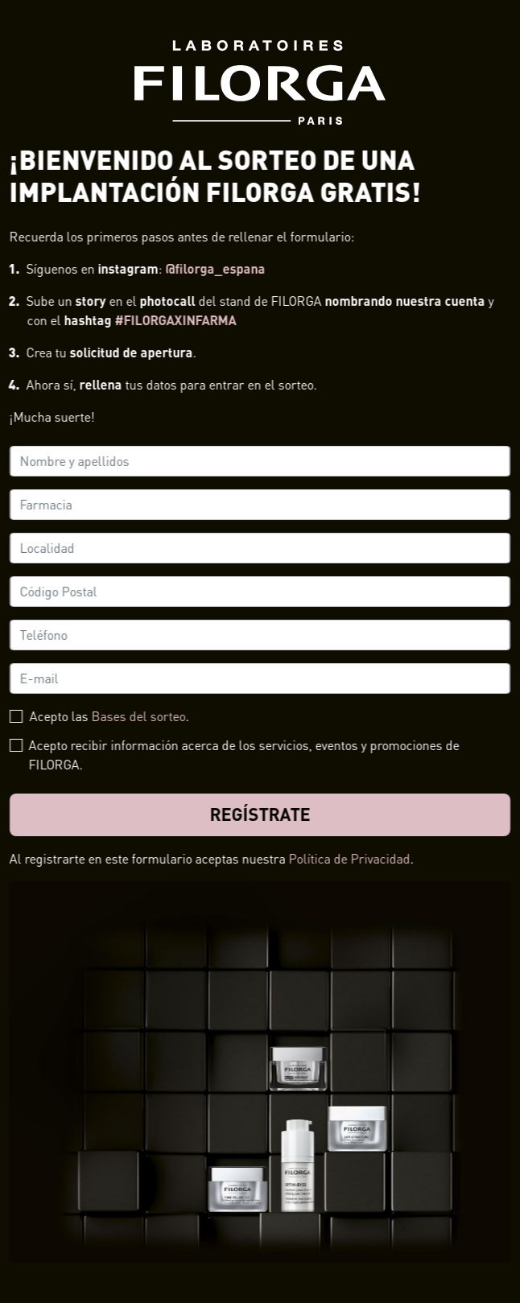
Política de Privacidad (350, 858)
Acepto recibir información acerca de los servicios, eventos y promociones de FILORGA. (244, 754)
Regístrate (260, 814)
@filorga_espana (216, 268)
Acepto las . (109, 715)
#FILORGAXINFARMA (176, 319)
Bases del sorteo (139, 715)
